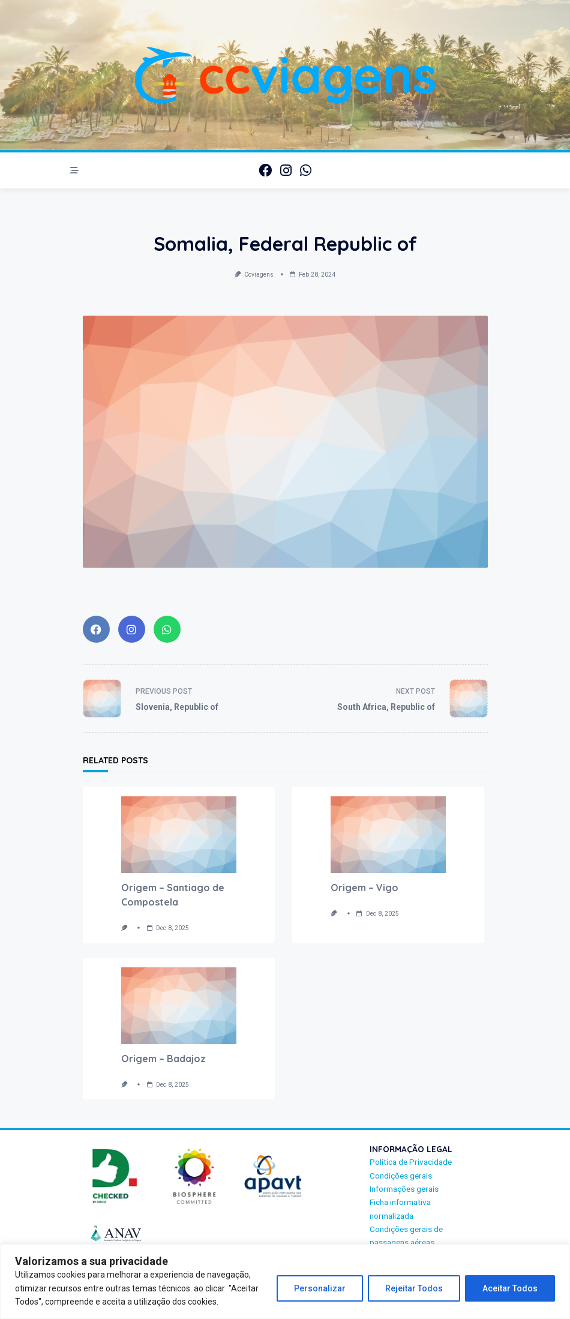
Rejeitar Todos (414, 1288)
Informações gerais (404, 1189)
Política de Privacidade (411, 1162)
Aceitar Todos (510, 1288)
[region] (285, 1281)
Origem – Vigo (364, 888)
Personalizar (320, 1288)
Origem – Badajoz (163, 1059)
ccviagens (259, 274)
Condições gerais (401, 1175)
